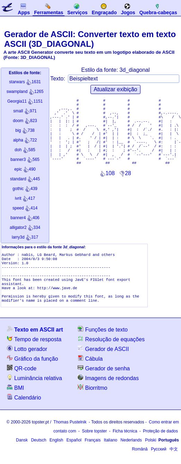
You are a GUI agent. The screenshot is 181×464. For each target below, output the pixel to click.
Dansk (22, 448)
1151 (25, 101)
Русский (158, 457)
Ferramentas (48, 9)
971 (24, 111)
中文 (174, 457)
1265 (25, 91)
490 (24, 169)
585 (25, 149)
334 (25, 227)
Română (139, 457)
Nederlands (131, 448)
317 (25, 237)
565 (24, 159)
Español (73, 448)
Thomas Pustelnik (69, 430)
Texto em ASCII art (35, 337)
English (56, 448)
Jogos (128, 9)
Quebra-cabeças (158, 9)
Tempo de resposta (34, 347)
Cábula (90, 366)
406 (24, 217)
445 (25, 179)
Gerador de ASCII (103, 357)
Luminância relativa (34, 386)
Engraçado (104, 9)
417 (25, 198)
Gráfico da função (32, 366)
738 (24, 130)
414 (24, 208)
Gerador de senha (104, 376)
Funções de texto (103, 337)
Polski (150, 448)
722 (25, 140)
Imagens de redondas (108, 386)
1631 (25, 81)
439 (24, 188)
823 (25, 120)
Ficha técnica (125, 439)
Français (93, 448)
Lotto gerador (27, 357)
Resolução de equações (111, 347)
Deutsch (38, 448)
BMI (15, 396)
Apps (24, 9)
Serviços (77, 9)
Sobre (94, 439)
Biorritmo (92, 396)
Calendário (24, 405)
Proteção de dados (160, 439)
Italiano (111, 448)
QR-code (21, 376)
